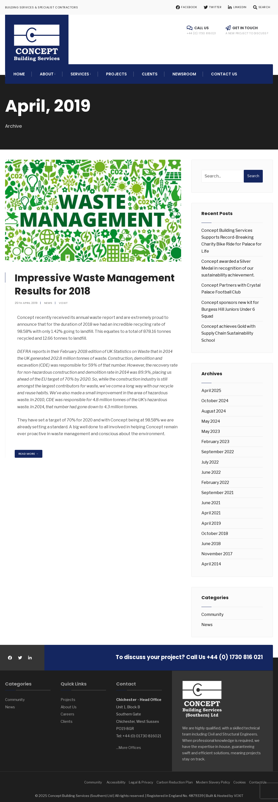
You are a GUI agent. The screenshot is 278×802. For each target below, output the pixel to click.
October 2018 (214, 530)
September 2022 (217, 449)
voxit (63, 300)
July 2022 (210, 459)
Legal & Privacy (141, 779)
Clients (150, 71)
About (47, 71)
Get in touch (246, 30)
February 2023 (215, 438)
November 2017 (217, 551)
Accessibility (116, 779)
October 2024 (215, 398)
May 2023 (210, 428)
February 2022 (215, 479)
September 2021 (217, 489)
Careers (67, 711)
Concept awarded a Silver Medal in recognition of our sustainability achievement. (227, 265)
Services (80, 71)
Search (253, 173)
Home (19, 71)
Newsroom (184, 71)
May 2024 (210, 418)
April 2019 (211, 520)
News (49, 300)
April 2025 (211, 387)
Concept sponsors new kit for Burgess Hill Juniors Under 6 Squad (230, 306)
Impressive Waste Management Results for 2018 (98, 281)
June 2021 (210, 500)
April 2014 (211, 561)
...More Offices (128, 745)
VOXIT (238, 793)
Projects (116, 71)
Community (212, 611)
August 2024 (213, 408)
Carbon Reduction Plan (175, 779)
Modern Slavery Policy (213, 779)
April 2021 (211, 510)
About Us (69, 704)
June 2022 (211, 469)
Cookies (239, 779)
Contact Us (224, 71)
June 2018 (211, 540)
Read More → (29, 451)
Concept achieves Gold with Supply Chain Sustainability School (228, 330)
